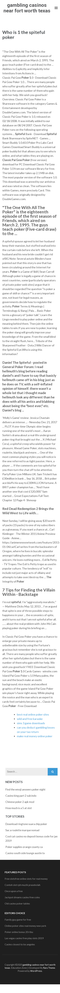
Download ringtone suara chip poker (26, 824)
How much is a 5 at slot (18, 808)
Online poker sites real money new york (25, 925)
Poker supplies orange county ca (24, 847)
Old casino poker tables (17, 903)
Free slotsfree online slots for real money (26, 878)
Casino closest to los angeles (20, 944)
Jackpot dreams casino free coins (22, 897)
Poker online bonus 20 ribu (19, 931)
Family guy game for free (18, 919)
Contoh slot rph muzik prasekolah (22, 884)
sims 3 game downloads (31, 723)
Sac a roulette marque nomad (22, 830)
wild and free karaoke (30, 718)
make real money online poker (34, 736)
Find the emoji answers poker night (25, 789)
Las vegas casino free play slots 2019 (24, 938)
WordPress (36, 971)
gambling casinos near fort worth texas (26, 8)
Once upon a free (14, 891)
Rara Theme (49, 968)
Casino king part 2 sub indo (20, 795)
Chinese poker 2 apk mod (19, 801)
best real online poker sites (33, 714)
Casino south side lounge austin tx (25, 853)
